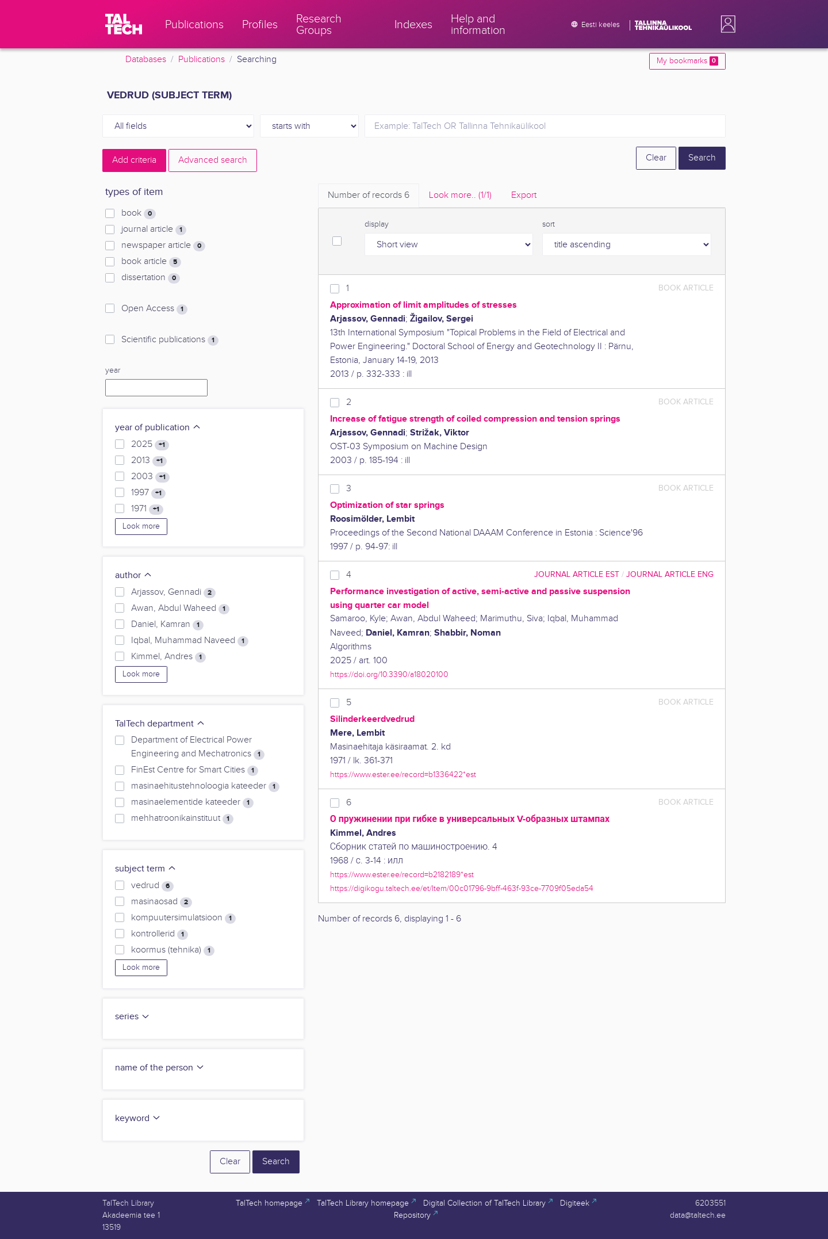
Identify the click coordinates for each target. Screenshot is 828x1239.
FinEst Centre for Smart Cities (194, 770)
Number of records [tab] (368, 195)
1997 (148, 493)
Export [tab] (523, 195)
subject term (146, 868)
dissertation (150, 278)
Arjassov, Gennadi (173, 592)
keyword (138, 1118)
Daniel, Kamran (167, 624)
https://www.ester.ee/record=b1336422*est (403, 774)
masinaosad (161, 902)
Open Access (154, 309)
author (133, 575)
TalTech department (160, 723)
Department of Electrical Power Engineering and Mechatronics (197, 747)
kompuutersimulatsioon (183, 918)
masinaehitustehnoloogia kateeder (205, 786)
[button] (725, 24)
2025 (150, 444)
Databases (145, 59)
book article (151, 261)
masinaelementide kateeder (192, 802)
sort (548, 224)
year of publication (158, 427)
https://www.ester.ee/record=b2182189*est (402, 874)
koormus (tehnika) (172, 950)
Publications (201, 59)
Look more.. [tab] (460, 195)
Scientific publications (169, 340)
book (138, 213)
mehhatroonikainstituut (182, 818)
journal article (153, 229)
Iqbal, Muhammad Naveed (189, 641)
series (132, 1016)
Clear (656, 157)
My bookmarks (687, 61)
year (112, 370)
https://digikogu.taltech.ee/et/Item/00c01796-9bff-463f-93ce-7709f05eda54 (461, 888)
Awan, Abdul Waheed (180, 608)
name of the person (160, 1067)
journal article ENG (670, 574)
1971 (147, 509)
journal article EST (576, 574)
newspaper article (163, 245)
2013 (149, 460)
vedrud (152, 886)
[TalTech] (123, 24)
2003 (150, 477)
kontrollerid (159, 934)
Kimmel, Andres (168, 657)
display (377, 224)
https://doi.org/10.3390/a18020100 (389, 674)
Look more (141, 526)
